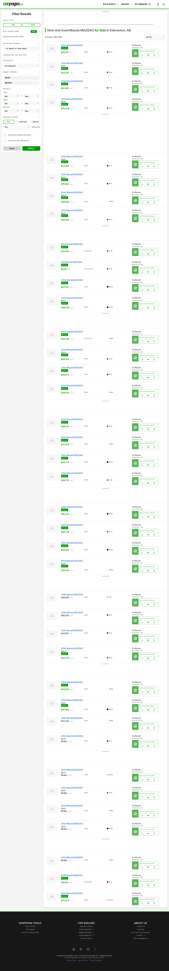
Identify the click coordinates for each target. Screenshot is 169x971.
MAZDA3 (21, 82)
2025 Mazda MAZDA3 (72, 244)
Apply (31, 148)
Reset (12, 148)
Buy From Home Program (140, 932)
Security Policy (83, 960)
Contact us (141, 926)
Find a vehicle (30, 926)
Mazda (21, 77)
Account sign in (86, 938)
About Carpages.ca (140, 938)
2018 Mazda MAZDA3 (72, 875)
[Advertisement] (105, 19)
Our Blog (140, 929)
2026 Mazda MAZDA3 (72, 45)
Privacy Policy (71, 960)
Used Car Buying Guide (30, 932)
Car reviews (30, 929)
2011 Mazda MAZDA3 (71, 262)
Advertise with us (86, 926)
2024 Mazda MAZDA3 (72, 332)
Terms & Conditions (95, 960)
